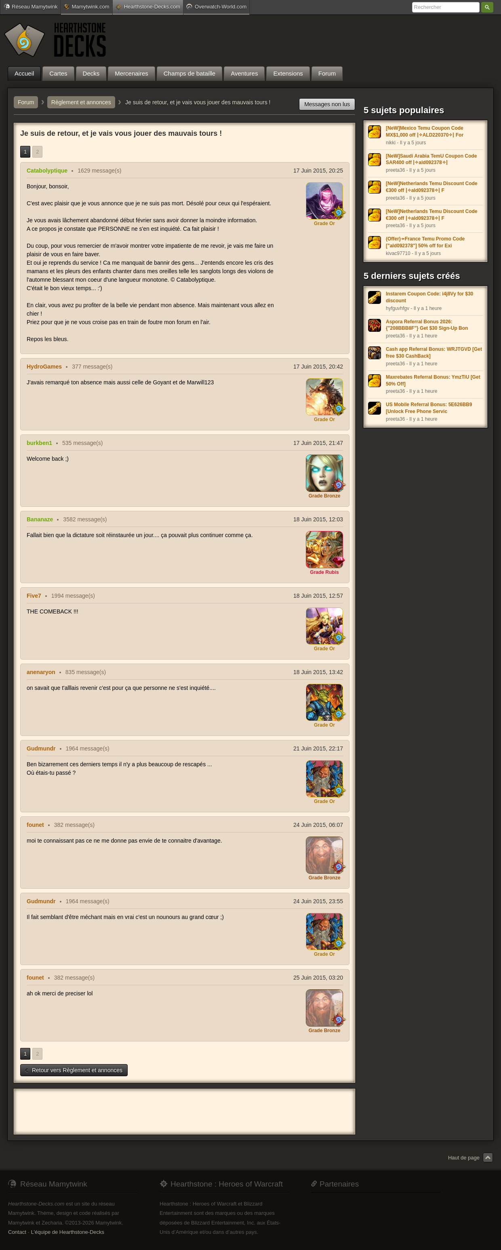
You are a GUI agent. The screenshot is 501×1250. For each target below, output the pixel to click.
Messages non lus (327, 104)
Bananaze (40, 519)
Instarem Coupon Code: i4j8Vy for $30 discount (429, 297)
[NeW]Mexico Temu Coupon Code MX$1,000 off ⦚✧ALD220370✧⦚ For (424, 131)
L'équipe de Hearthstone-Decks (67, 1232)
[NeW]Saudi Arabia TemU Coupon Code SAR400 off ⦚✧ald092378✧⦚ (431, 159)
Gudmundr (41, 748)
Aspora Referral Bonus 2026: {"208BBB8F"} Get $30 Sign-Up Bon (427, 325)
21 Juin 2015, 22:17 (318, 748)
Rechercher (487, 7)
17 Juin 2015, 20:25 (318, 170)
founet (35, 825)
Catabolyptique (47, 170)
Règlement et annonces (81, 102)
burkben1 (39, 443)
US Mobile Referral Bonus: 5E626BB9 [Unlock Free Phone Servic (429, 408)
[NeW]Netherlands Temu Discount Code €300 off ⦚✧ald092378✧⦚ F (431, 187)
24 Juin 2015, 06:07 (318, 825)
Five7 (34, 595)
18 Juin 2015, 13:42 (318, 672)
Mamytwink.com (86, 7)
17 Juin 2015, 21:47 (318, 443)
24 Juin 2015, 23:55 (318, 901)
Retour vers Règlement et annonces (73, 1070)
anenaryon (41, 672)
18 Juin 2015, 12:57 (318, 595)
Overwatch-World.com (216, 6)
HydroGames (44, 366)
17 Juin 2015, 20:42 (318, 366)
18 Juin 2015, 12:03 (318, 519)
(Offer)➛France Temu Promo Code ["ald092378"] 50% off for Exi (425, 242)
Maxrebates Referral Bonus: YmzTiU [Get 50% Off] (433, 380)
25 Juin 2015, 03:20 (318, 977)
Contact (17, 1232)
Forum (26, 102)
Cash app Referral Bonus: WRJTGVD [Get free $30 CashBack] (434, 352)
